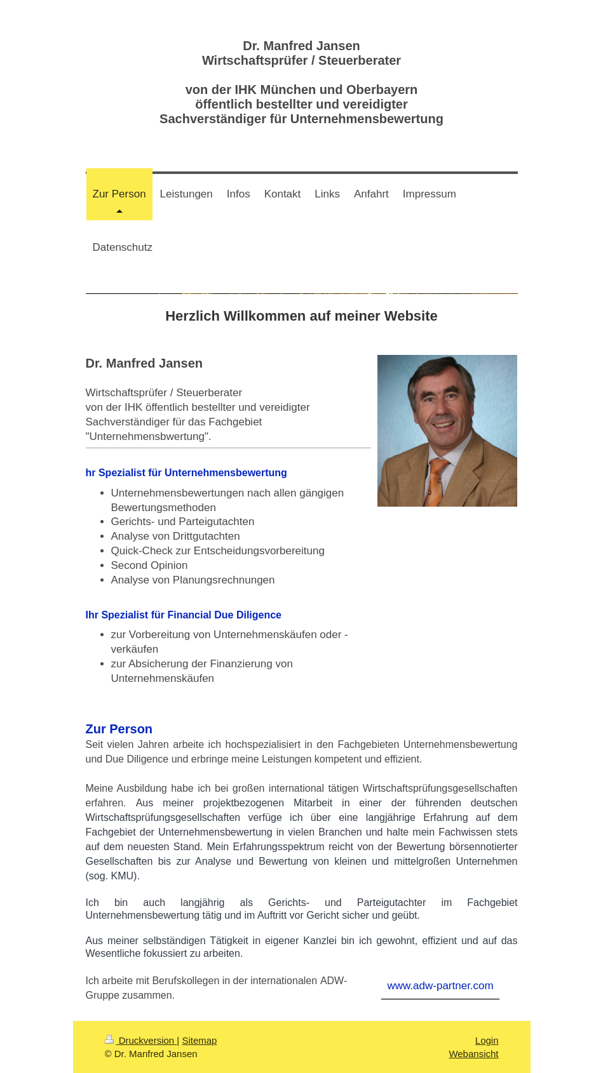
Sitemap (199, 1040)
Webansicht (473, 1053)
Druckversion (141, 1040)
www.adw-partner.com (440, 986)
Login (487, 1040)
